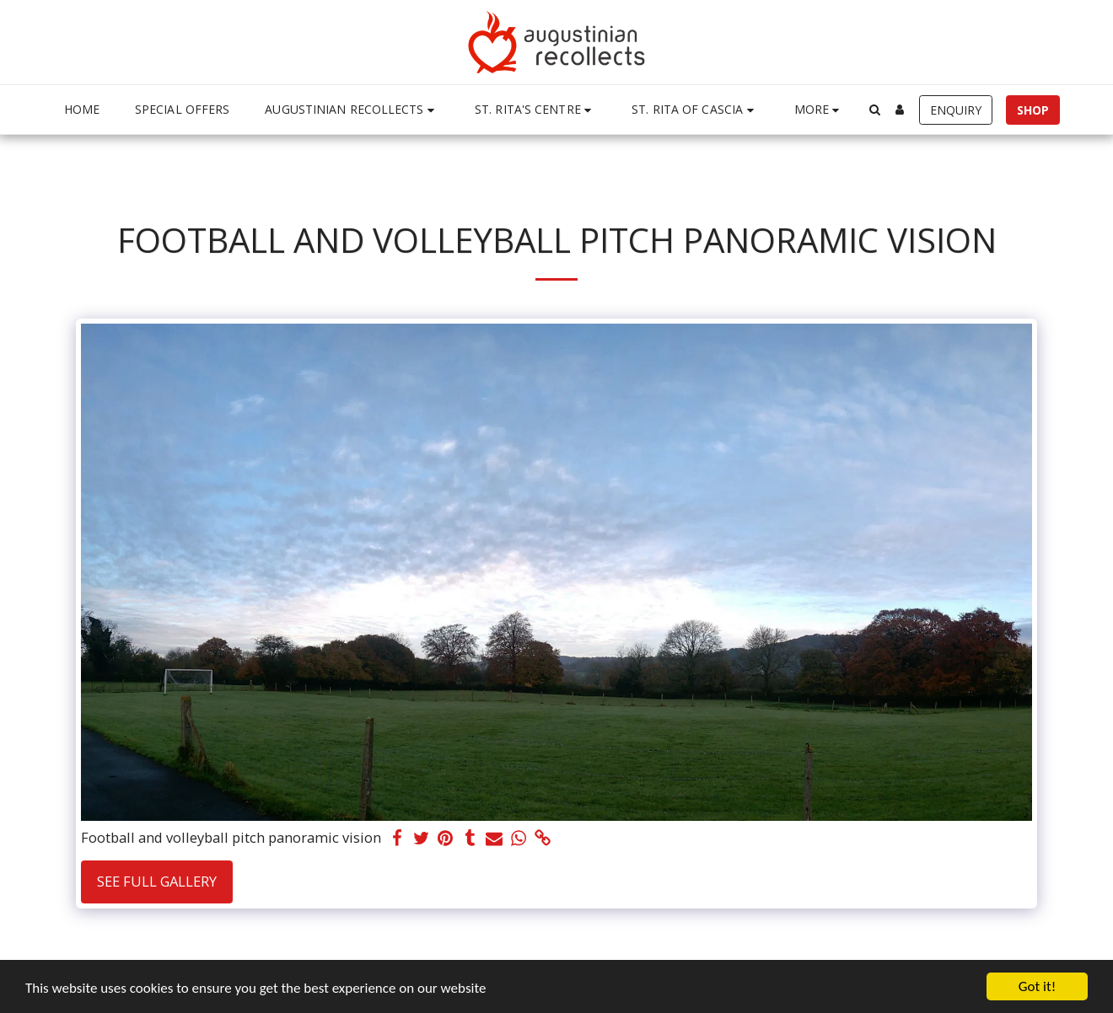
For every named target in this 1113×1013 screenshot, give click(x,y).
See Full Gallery (157, 881)
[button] (352, 110)
